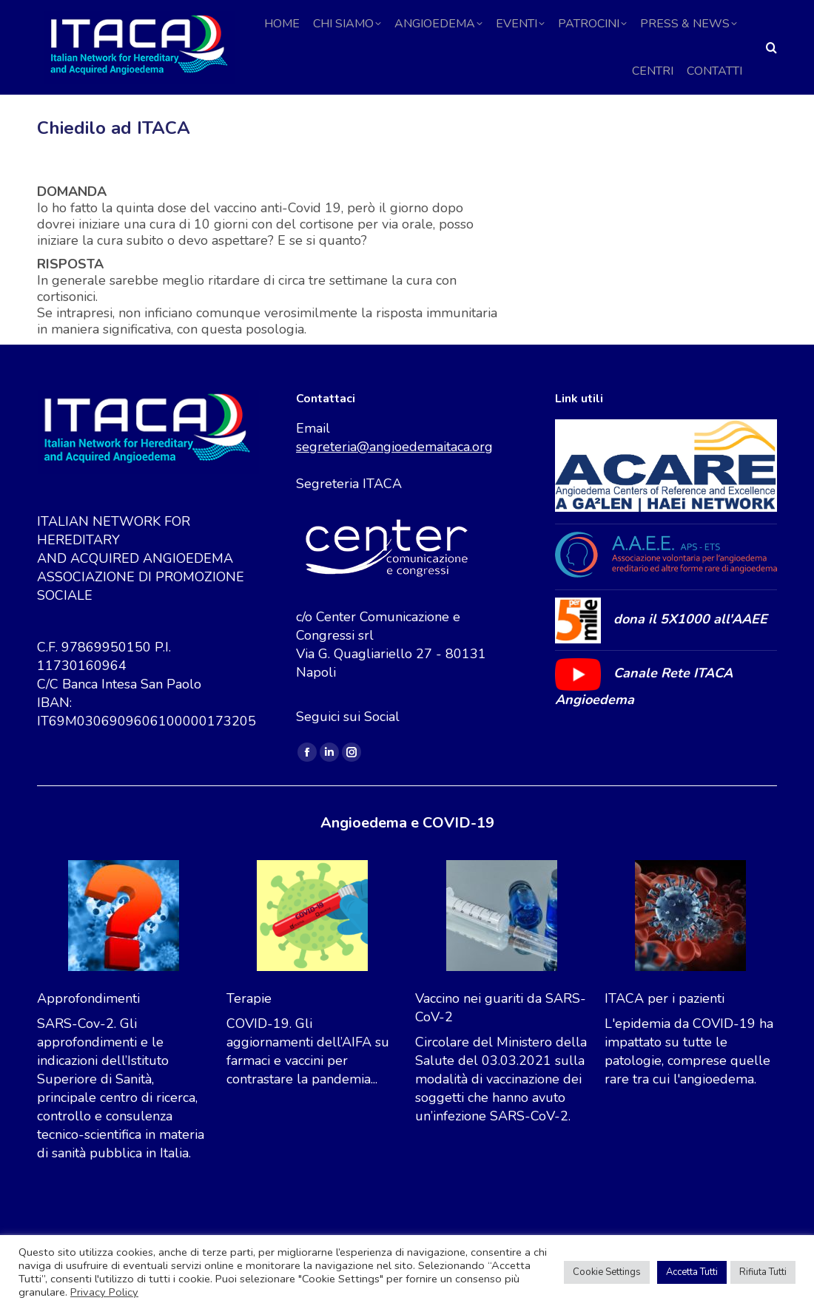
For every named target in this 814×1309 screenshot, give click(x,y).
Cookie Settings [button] (607, 1272)
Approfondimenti (88, 1029)
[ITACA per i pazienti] (690, 949)
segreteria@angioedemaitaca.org (394, 478)
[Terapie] (312, 949)
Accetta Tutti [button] (692, 1272)
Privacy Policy (104, 1292)
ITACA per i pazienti (664, 1029)
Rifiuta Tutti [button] (763, 1272)
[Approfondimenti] (123, 949)
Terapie (249, 1029)
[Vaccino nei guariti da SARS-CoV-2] (501, 949)
